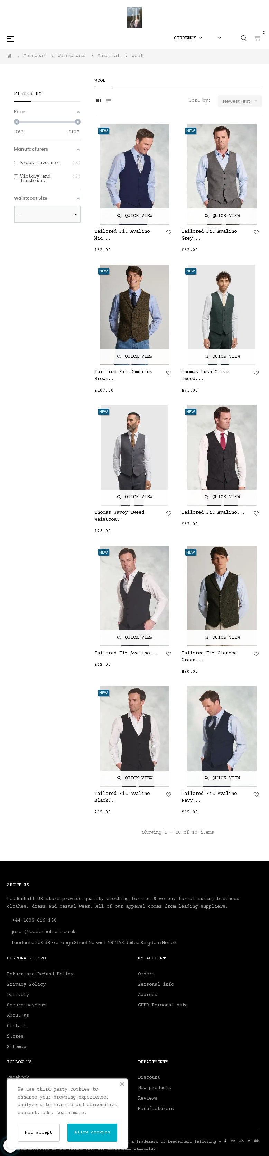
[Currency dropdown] (188, 38)
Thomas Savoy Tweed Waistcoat (119, 516)
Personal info (156, 984)
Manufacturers (156, 1109)
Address (147, 995)
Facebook (18, 1078)
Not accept (39, 1132)
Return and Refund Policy (40, 974)
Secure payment (26, 1005)
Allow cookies (92, 1132)
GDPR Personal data (163, 1005)
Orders (146, 974)
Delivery (18, 995)
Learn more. (71, 1113)
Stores (15, 1036)
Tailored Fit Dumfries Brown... (123, 375)
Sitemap (16, 1047)
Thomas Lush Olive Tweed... (205, 375)
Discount (149, 1078)
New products (154, 1088)
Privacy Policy (26, 984)
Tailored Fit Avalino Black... (122, 797)
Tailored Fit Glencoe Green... (209, 657)
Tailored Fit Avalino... (213, 513)
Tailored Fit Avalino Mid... (122, 235)
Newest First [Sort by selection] (242, 101)
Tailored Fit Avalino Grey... (209, 235)
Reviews (147, 1098)
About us (18, 1016)
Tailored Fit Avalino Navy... (209, 797)
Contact (16, 1026)
